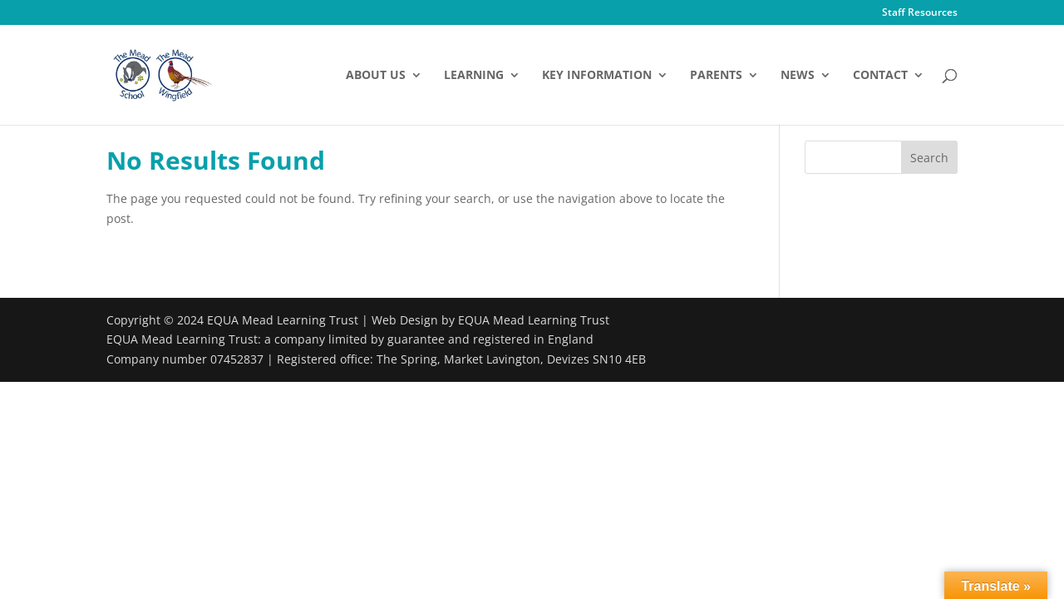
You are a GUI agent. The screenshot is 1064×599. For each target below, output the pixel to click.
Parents (716, 75)
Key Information (597, 75)
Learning (474, 75)
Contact (880, 75)
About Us (376, 75)
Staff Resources (920, 13)
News (798, 75)
